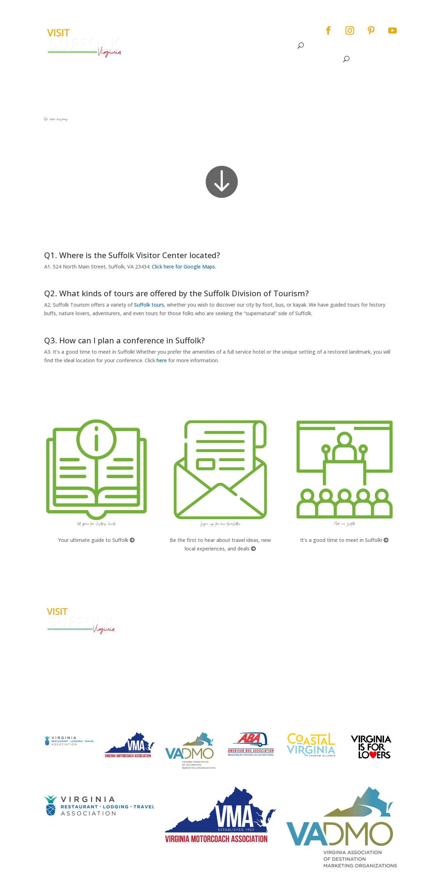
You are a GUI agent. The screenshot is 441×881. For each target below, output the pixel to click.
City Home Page (343, 609)
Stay (268, 37)
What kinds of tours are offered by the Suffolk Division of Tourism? (267, 627)
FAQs (236, 609)
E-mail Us (148, 657)
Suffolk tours (149, 304)
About (154, 37)
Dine (249, 37)
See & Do (187, 37)
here (162, 360)
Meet (294, 37)
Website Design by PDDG (353, 650)
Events (221, 37)
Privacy (332, 636)
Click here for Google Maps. (184, 266)
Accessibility (339, 623)
